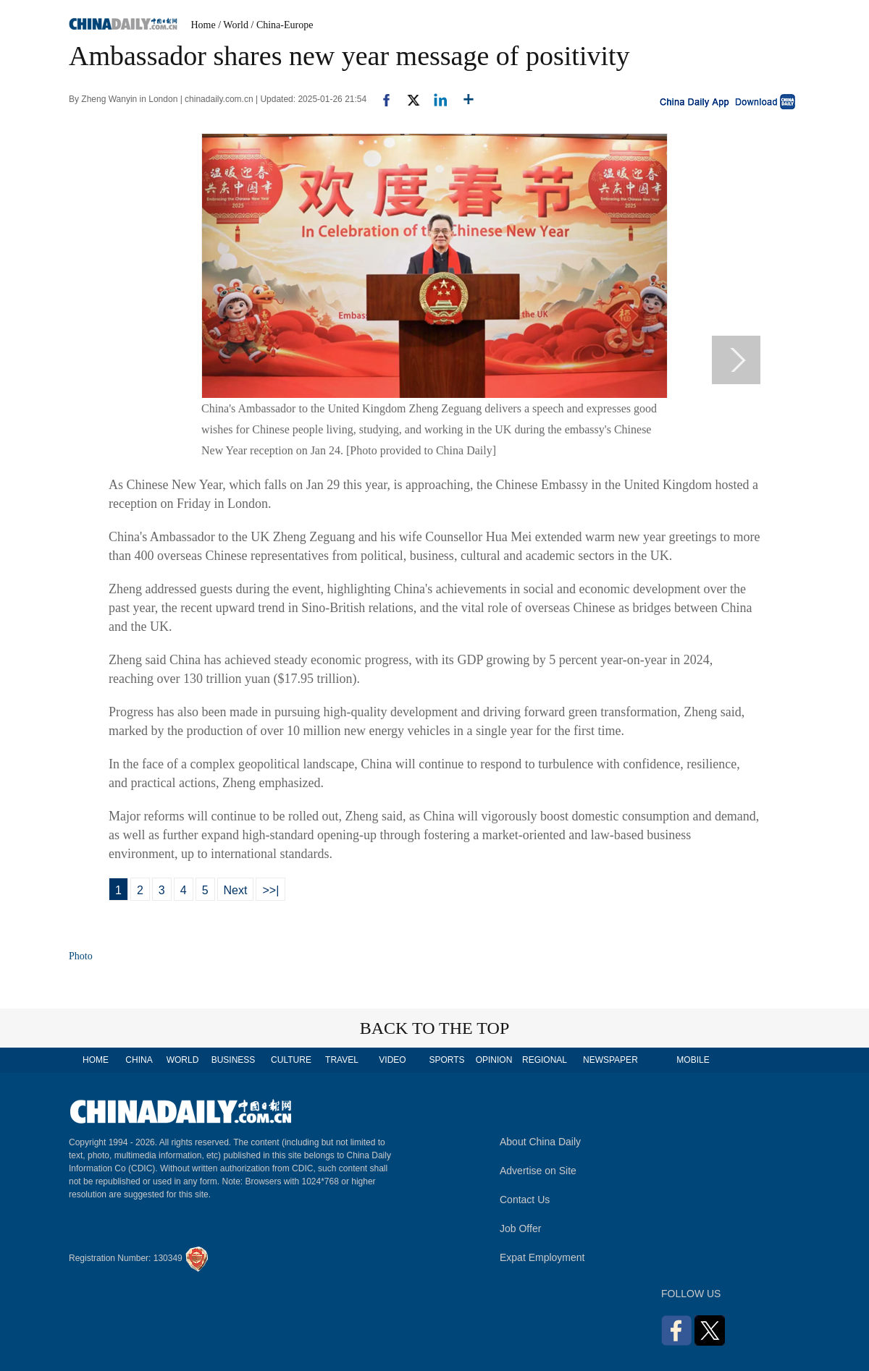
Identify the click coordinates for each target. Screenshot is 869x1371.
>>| (270, 890)
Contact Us (525, 1199)
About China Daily (540, 1141)
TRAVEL (341, 1060)
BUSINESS (233, 1060)
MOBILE (692, 1060)
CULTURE (291, 1060)
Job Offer (520, 1228)
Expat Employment (542, 1257)
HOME (96, 1060)
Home (203, 25)
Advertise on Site (538, 1170)
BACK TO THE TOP (435, 1028)
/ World (233, 25)
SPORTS (446, 1060)
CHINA (138, 1060)
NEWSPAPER (610, 1060)
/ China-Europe (282, 25)
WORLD (183, 1060)
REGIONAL (544, 1060)
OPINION (494, 1060)
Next (236, 890)
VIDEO (392, 1060)
